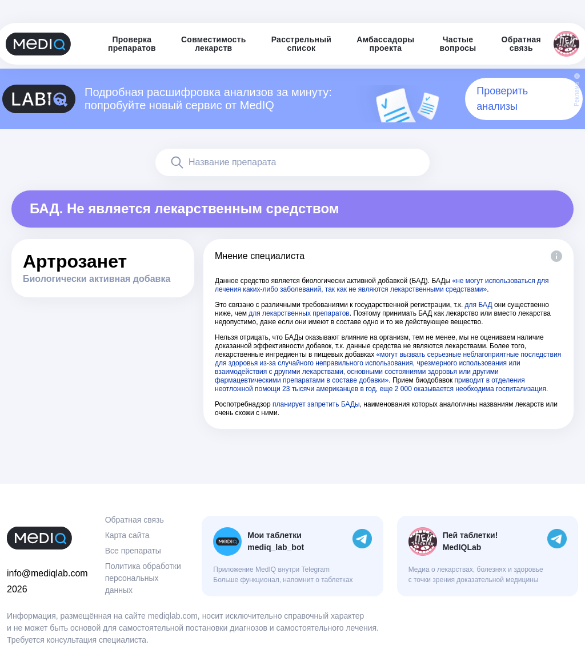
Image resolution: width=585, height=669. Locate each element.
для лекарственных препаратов (299, 313)
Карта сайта (127, 535)
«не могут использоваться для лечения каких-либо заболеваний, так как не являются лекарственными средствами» (382, 285)
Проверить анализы (502, 98)
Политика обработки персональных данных (143, 578)
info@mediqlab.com (47, 573)
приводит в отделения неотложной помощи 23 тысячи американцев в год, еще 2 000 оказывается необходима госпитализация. (381, 384)
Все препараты (133, 550)
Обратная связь (134, 519)
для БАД (478, 305)
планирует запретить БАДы (316, 404)
